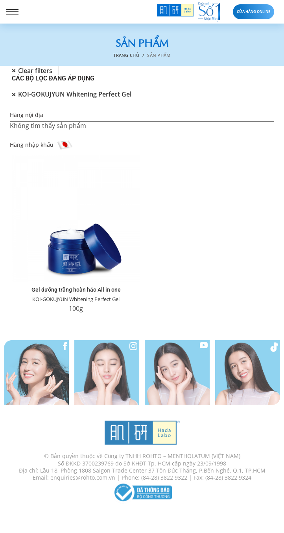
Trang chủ (126, 55)
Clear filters (35, 71)
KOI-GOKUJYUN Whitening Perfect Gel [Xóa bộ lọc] (74, 94)
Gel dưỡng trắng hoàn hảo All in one (76, 290)
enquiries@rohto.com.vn (82, 481)
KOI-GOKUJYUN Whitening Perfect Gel (76, 299)
